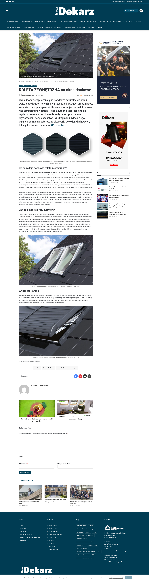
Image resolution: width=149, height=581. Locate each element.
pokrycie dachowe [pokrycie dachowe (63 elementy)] (82, 548)
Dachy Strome (25, 21)
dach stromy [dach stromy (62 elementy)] (89, 529)
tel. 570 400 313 (109, 560)
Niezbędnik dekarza (13, 27)
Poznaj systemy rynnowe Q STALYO (55, 499)
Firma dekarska (29, 27)
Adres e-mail (23, 464)
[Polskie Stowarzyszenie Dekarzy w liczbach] (102, 189)
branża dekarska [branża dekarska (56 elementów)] (81, 525)
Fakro (37, 368)
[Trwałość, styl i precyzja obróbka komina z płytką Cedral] (102, 181)
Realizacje (137, 21)
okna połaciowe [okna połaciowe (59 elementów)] (92, 545)
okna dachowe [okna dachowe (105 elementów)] (81, 545)
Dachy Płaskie (39, 21)
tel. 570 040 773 (109, 546)
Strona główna (12, 21)
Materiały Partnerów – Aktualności (30, 537)
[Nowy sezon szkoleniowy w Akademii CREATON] (81, 492)
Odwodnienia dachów (68, 21)
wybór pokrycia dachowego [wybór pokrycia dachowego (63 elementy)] (85, 558)
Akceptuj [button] (128, 578)
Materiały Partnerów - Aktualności (36, 81)
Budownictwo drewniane (88, 21)
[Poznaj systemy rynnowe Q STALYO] (56, 491)
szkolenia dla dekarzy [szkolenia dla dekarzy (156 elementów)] (83, 555)
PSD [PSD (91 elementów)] (99, 551)
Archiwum (23, 531)
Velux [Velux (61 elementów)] (93, 555)
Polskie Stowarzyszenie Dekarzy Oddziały (79, 27)
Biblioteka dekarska (118, 1)
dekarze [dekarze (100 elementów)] (88, 532)
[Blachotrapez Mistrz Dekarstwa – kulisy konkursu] (102, 198)
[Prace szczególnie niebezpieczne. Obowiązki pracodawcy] (102, 206)
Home (21, 81)
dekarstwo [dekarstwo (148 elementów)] (80, 532)
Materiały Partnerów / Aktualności (50, 27)
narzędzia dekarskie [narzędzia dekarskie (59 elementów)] (82, 538)
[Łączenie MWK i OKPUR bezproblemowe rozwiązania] (102, 214)
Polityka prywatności (116, 578)
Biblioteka (23, 528)
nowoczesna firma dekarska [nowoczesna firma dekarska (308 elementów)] (85, 542)
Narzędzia (127, 21)
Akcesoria (116, 21)
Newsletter (23, 540)
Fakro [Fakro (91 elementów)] (94, 532)
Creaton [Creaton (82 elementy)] (91, 525)
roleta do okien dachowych (68, 368)
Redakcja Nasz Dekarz (28, 95)
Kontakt (100, 27)
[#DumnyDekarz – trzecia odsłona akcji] (30, 492)
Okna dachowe (52, 21)
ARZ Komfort (57, 125)
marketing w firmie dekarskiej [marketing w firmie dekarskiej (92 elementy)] (85, 535)
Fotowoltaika (104, 21)
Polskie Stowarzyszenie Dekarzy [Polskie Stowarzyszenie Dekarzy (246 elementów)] (86, 551)
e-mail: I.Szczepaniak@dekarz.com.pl (116, 562)
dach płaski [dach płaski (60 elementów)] (80, 529)
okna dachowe (49, 368)
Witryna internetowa (63, 464)
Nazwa (21, 457)
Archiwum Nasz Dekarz (134, 1)
